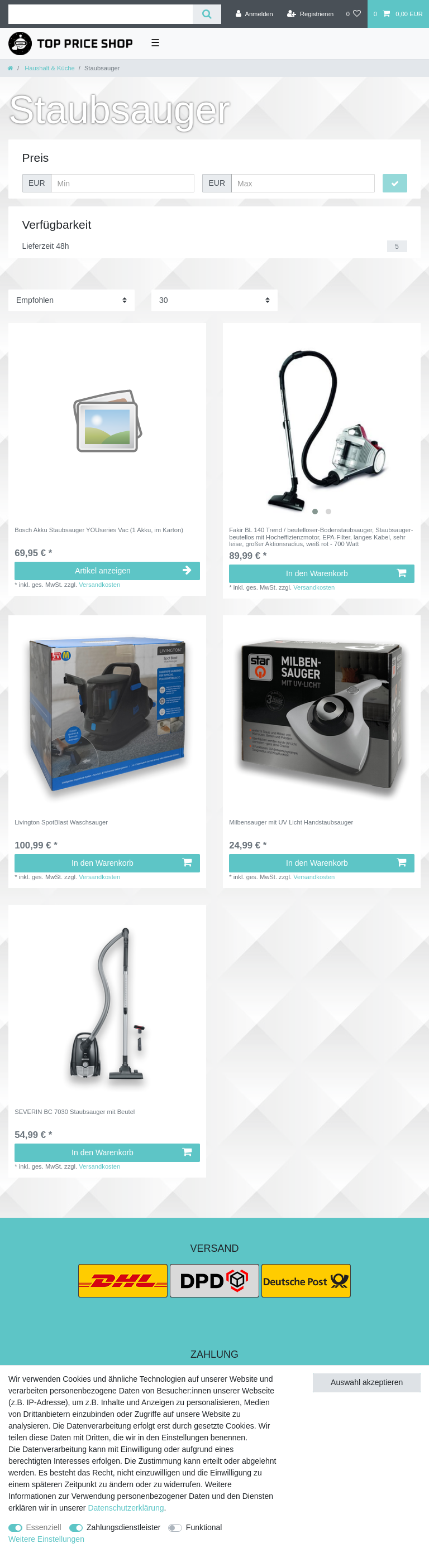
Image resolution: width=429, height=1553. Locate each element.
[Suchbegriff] (100, 14)
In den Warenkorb (346, 573)
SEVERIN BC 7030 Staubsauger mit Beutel (75, 1111)
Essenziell (43, 1527)
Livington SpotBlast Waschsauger (61, 822)
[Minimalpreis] (122, 183)
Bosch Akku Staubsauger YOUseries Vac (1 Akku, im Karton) (99, 530)
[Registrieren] (310, 14)
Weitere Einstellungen (46, 1539)
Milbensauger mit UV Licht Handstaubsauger (291, 822)
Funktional (204, 1527)
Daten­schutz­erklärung (126, 1507)
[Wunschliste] (353, 14)
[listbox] (322, 421)
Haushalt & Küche (49, 68)
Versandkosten (99, 584)
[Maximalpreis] (303, 183)
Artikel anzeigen (133, 570)
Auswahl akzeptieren (367, 1382)
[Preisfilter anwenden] (395, 183)
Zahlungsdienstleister (123, 1527)
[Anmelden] (254, 14)
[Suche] (207, 14)
